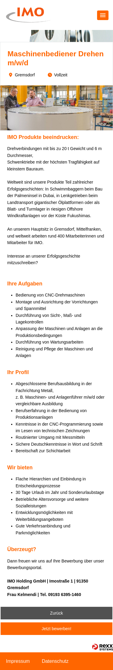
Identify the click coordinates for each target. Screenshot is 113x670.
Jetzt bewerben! (57, 628)
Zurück (56, 613)
